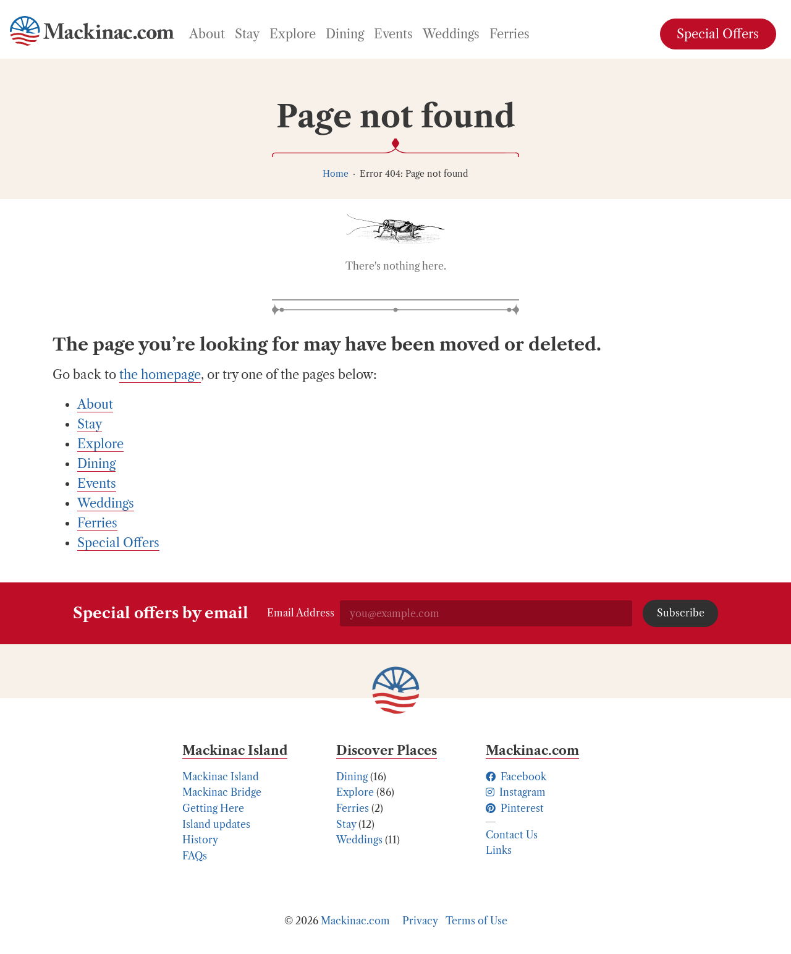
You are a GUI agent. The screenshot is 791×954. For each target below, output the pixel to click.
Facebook (516, 776)
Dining (352, 776)
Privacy (420, 920)
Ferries (352, 808)
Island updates (216, 824)
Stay (346, 824)
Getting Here (213, 808)
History (200, 839)
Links (499, 850)
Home (336, 173)
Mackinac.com (355, 920)
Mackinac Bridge (221, 792)
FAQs (194, 856)
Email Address (300, 613)
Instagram (516, 792)
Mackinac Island (220, 776)
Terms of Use (476, 920)
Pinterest (515, 808)
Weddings (359, 839)
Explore (355, 792)
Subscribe (680, 613)
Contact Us (512, 834)
